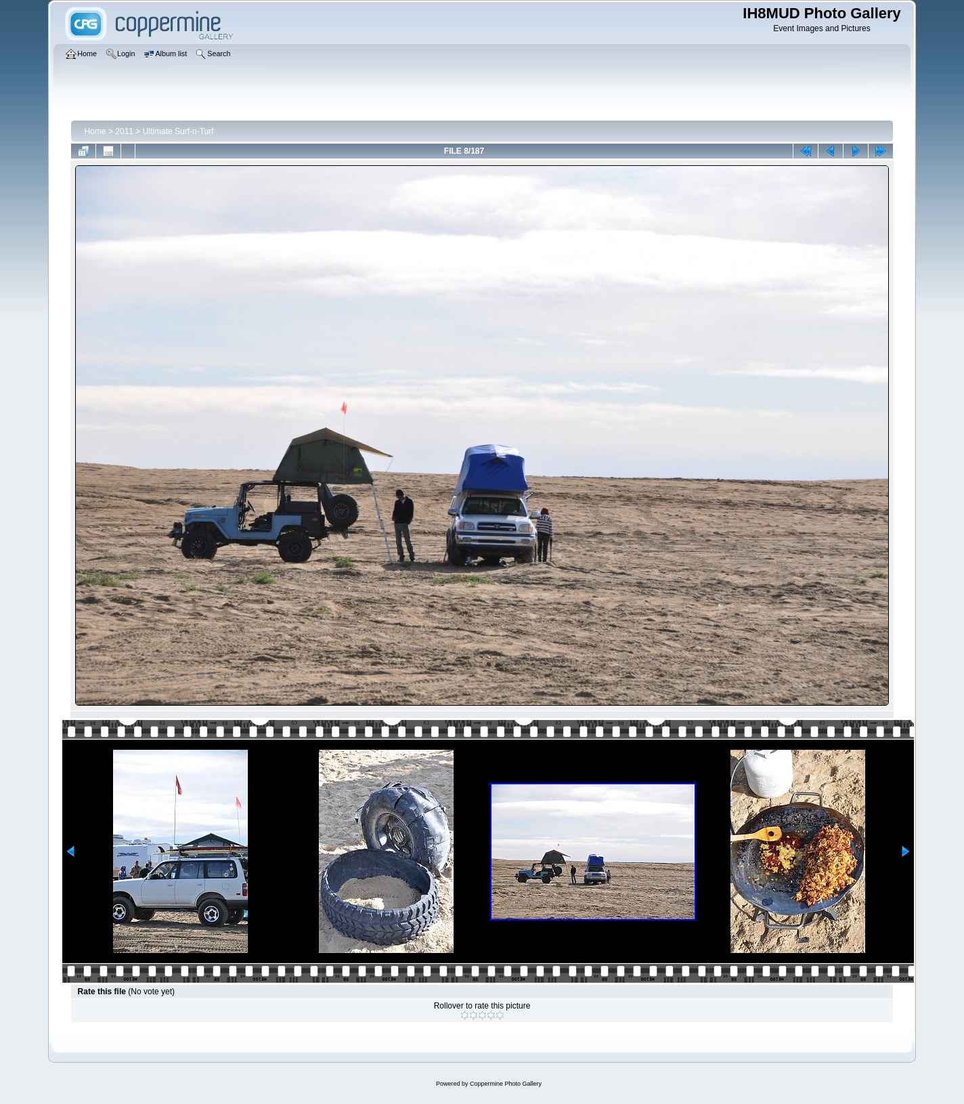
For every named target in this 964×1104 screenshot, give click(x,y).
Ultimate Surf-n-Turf (178, 131)
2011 (124, 131)
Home (95, 131)
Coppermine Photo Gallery (506, 1083)
